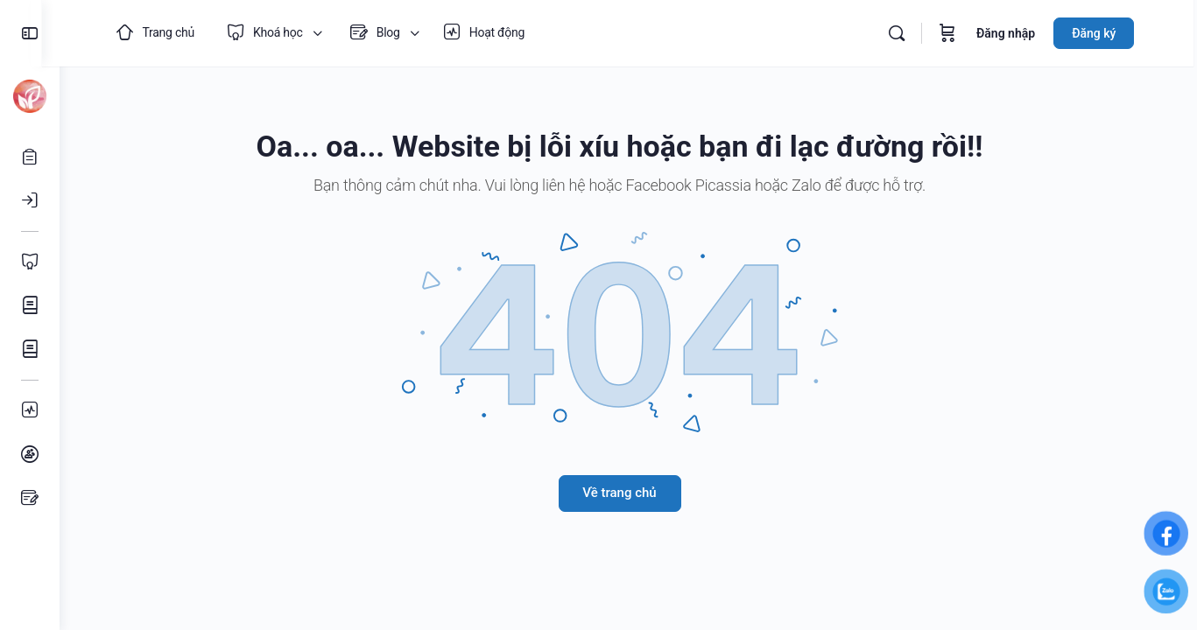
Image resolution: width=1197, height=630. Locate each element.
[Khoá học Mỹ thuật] (30, 305)
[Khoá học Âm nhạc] (30, 349)
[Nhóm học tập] (30, 454)
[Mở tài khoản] (30, 156)
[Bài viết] (30, 498)
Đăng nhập (1016, 33)
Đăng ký (1104, 33)
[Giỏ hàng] (958, 33)
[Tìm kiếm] (907, 33)
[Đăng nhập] (30, 200)
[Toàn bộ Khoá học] (30, 262)
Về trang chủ (628, 492)
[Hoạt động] (30, 410)
